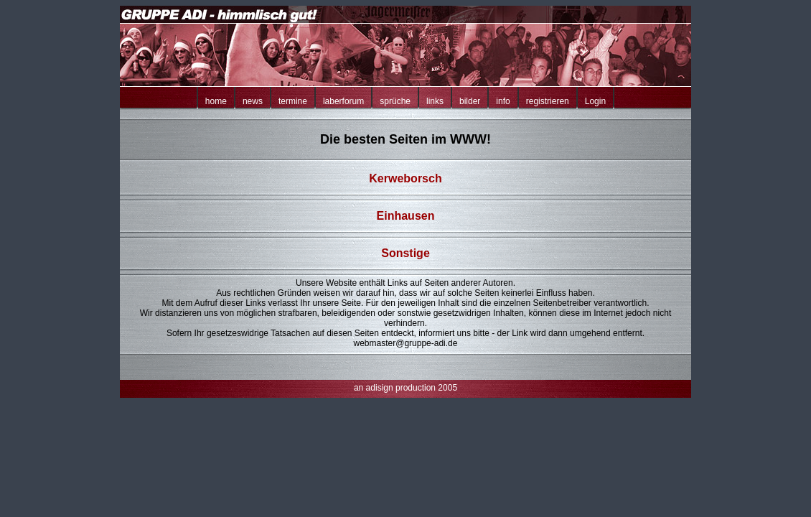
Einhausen (406, 216)
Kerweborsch (405, 178)
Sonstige (405, 253)
